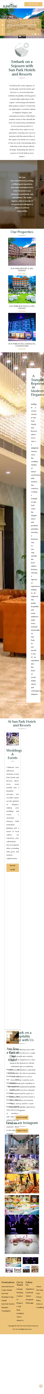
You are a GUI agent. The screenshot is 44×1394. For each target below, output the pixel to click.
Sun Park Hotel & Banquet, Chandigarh (8, 1307)
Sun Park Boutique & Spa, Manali (8, 1297)
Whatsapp (29, 1303)
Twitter (28, 1296)
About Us (20, 1320)
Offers (19, 1317)
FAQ (38, 1294)
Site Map (39, 1290)
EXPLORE (22, 273)
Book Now (33, 4)
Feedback (20, 1313)
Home (38, 1287)
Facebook (29, 1293)
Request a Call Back (20, 1306)
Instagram (29, 1300)
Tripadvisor (30, 1289)
